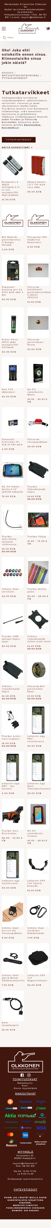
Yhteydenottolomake (17, 15)
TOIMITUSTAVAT (25, 1079)
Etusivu (8, 73)
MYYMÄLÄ (25, 1151)
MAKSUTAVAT (25, 1093)
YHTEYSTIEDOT (25, 1189)
